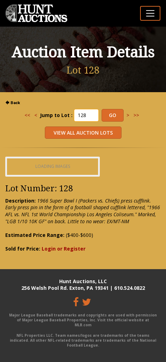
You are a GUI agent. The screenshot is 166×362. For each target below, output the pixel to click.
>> (136, 115)
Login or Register (63, 248)
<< (27, 115)
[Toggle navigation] (150, 13)
